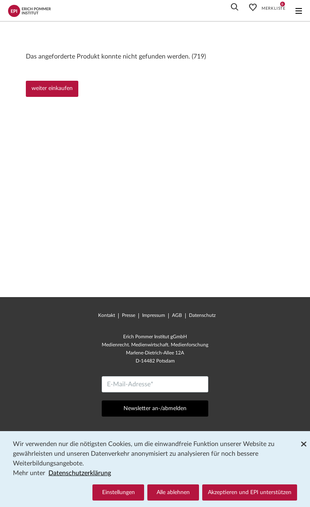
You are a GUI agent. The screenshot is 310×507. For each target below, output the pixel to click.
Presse (128, 315)
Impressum (153, 315)
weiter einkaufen (52, 88)
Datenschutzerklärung (79, 473)
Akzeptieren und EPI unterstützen (249, 492)
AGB (177, 315)
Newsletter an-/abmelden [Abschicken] (155, 408)
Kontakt (106, 315)
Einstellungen (118, 492)
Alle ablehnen (173, 492)
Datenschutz (202, 315)
